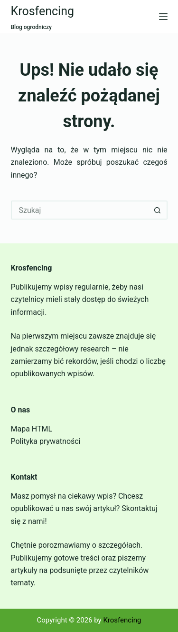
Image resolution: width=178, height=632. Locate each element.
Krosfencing (43, 11)
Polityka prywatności (46, 441)
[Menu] (163, 16)
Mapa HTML (32, 428)
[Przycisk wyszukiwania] (158, 210)
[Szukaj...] (80, 210)
